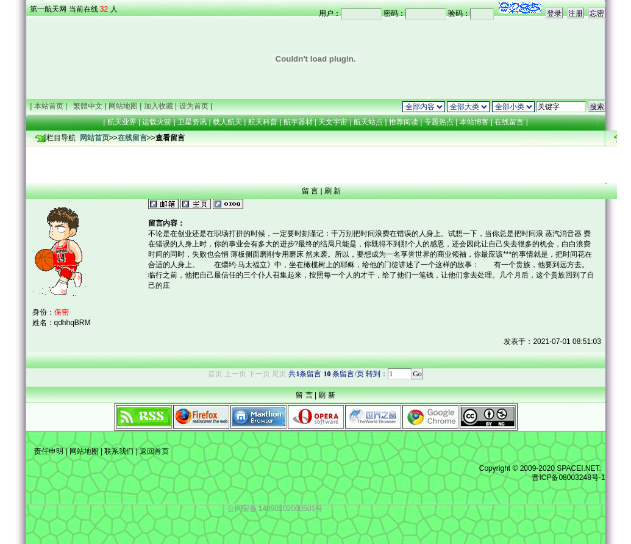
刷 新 (332, 191)
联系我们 (119, 451)
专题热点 (438, 122)
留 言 (310, 191)
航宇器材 (298, 122)
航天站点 (368, 122)
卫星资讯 (192, 122)
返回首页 (153, 451)
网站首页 (94, 138)
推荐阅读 (404, 122)
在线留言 (509, 122)
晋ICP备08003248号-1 (568, 477)
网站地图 (84, 451)
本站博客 (474, 122)
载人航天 (227, 122)
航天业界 (122, 122)
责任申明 (49, 451)
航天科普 (262, 122)
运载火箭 (156, 122)
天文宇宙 (333, 122)
